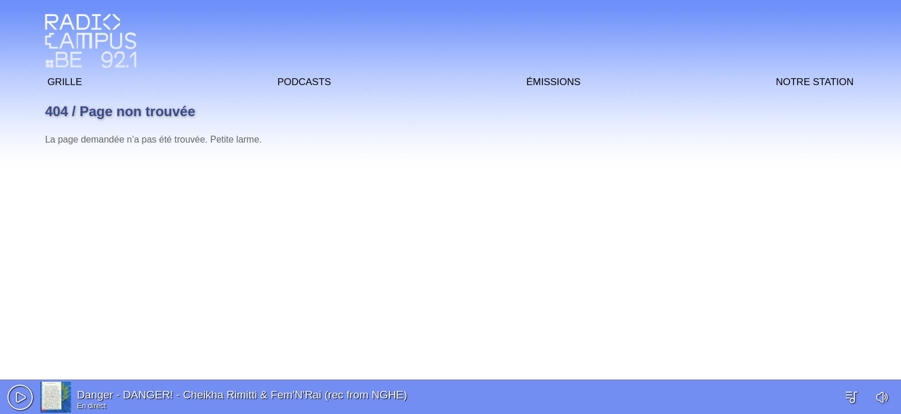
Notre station (814, 80)
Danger (95, 395)
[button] (20, 397)
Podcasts (305, 80)
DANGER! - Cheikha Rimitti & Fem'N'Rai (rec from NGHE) (265, 395)
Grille (64, 80)
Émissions (553, 80)
